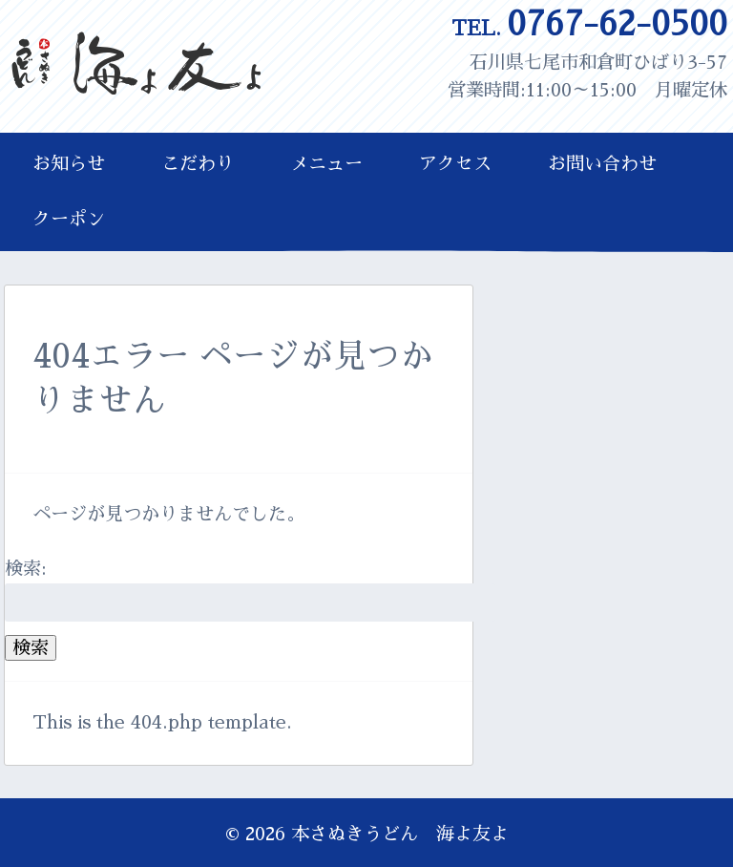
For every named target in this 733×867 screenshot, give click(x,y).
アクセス (455, 164)
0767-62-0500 (589, 24)
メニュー (326, 164)
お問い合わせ (602, 164)
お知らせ (68, 164)
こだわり (197, 164)
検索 (30, 648)
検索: (26, 569)
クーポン (68, 219)
